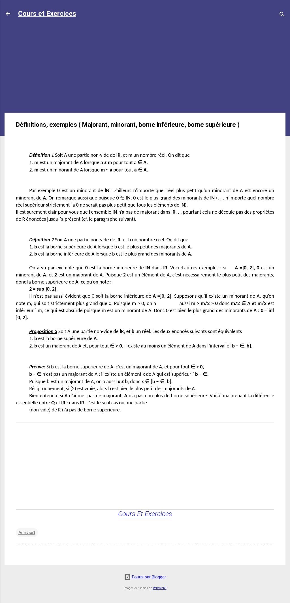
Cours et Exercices (47, 14)
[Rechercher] (282, 15)
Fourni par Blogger (145, 577)
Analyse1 (26, 532)
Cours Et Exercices (145, 514)
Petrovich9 (160, 588)
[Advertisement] (145, 68)
